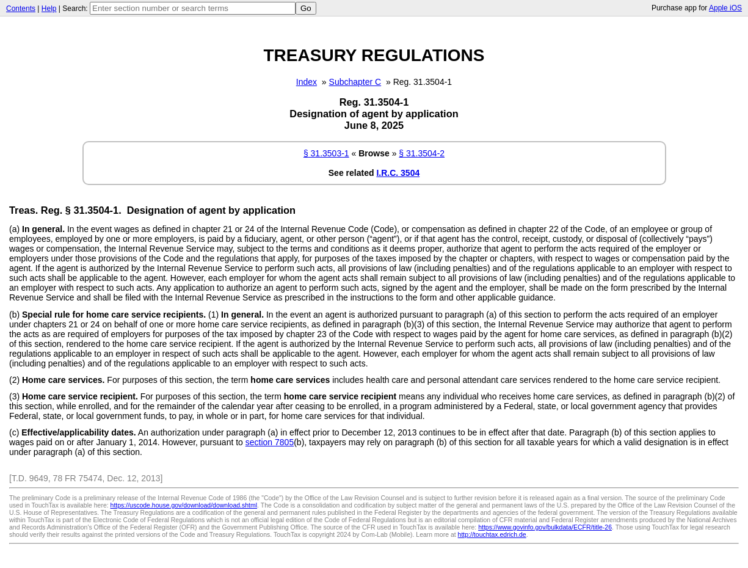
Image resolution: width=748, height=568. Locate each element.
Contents (20, 8)
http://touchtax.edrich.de (492, 534)
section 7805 (269, 442)
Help (49, 8)
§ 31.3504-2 (422, 153)
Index (306, 82)
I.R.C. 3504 (397, 173)
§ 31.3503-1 (326, 153)
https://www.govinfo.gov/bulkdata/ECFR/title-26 (545, 527)
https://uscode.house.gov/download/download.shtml (184, 505)
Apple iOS (725, 8)
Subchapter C (355, 82)
